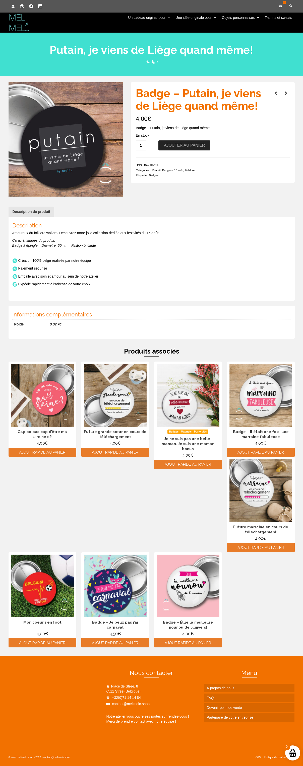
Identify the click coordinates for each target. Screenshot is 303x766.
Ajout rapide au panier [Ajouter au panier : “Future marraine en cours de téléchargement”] (260, 547)
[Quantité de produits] (141, 145)
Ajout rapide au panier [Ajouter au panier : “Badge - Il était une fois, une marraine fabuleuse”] (260, 452)
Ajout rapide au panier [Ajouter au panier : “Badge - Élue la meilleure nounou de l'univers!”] (188, 643)
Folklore (190, 170)
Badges (153, 175)
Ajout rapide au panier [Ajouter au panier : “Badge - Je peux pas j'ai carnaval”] (115, 643)
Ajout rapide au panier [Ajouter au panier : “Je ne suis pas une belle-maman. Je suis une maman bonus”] (188, 464)
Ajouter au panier (184, 145)
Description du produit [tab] (31, 212)
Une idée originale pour (196, 18)
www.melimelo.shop (22, 757)
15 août (156, 170)
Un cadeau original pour (149, 18)
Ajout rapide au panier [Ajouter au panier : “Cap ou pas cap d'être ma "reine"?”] (42, 452)
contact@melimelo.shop (128, 704)
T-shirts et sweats (278, 18)
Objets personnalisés (241, 18)
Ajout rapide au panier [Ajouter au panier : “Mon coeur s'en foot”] (42, 643)
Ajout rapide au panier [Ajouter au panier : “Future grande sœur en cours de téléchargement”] (115, 452)
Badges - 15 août (172, 170)
